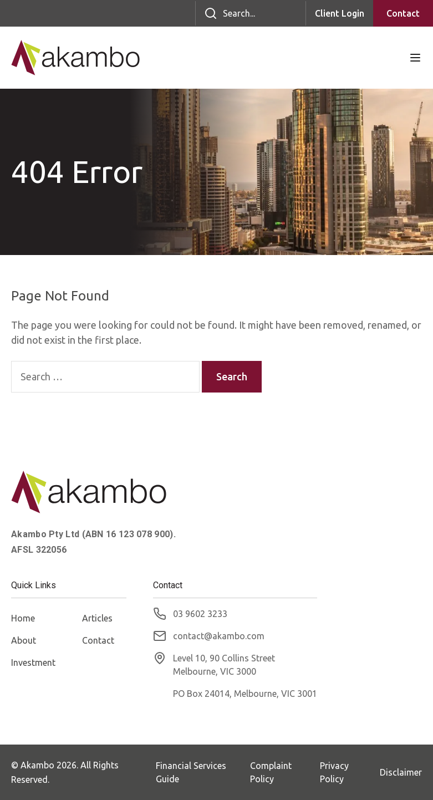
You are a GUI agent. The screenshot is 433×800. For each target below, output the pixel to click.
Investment (33, 662)
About (23, 640)
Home (23, 618)
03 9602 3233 (200, 614)
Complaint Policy (271, 772)
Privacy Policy (334, 772)
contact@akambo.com (218, 636)
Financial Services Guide (191, 772)
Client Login (339, 13)
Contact (403, 13)
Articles (97, 618)
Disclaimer (401, 772)
